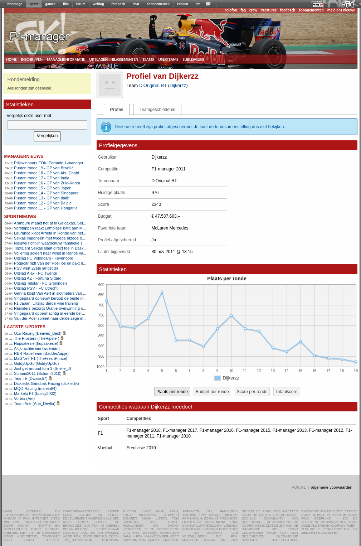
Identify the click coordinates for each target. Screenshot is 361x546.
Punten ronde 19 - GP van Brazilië (44, 168)
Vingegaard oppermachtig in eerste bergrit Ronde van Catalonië (69, 313)
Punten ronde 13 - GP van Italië (41, 198)
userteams (168, 59)
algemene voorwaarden (331, 487)
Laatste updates (25, 326)
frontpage (15, 4)
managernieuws (24, 156)
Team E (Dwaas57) (31, 378)
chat (136, 4)
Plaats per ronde (172, 391)
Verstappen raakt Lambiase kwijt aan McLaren (54, 228)
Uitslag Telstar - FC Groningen (40, 283)
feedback (287, 10)
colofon (231, 10)
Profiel (116, 109)
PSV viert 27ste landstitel (36, 268)
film (66, 4)
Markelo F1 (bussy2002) (35, 393)
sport (34, 4)
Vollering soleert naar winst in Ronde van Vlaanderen (60, 253)
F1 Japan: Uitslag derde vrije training (46, 303)
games (50, 4)
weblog (98, 4)
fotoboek (118, 4)
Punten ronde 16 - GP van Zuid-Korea (47, 183)
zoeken (182, 4)
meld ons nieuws (341, 10)
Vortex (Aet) (24, 398)
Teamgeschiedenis (157, 109)
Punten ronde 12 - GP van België (43, 203)
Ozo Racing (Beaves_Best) (38, 333)
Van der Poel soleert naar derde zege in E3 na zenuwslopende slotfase (76, 318)
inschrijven (32, 59)
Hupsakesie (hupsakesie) (36, 343)
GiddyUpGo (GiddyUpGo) (36, 363)
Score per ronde (252, 391)
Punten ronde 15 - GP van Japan (43, 188)
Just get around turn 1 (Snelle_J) (42, 368)
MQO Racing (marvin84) (35, 388)
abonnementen (158, 4)
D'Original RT (153, 85)
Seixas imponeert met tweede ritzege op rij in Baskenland (64, 238)
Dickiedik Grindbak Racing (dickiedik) (46, 383)
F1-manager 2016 (217, 430)
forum (81, 4)
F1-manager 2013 (290, 430)
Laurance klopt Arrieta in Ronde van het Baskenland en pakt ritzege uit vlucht (81, 233)
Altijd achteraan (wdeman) (37, 348)
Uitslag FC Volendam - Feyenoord (43, 258)
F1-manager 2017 (180, 430)
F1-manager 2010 (174, 436)
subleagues (193, 59)
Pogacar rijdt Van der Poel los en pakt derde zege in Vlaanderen (70, 263)
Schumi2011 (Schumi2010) (38, 373)
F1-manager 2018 (144, 430)
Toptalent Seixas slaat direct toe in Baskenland (54, 248)
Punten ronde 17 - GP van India (41, 178)
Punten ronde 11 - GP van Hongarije (46, 208)
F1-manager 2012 (326, 430)
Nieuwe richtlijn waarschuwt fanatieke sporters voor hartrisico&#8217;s (75, 243)
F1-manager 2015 (253, 430)
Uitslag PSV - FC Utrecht (36, 288)
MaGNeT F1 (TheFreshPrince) (40, 358)
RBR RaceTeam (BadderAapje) (41, 353)
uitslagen (98, 59)
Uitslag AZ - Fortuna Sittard (38, 278)
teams (148, 59)
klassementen (125, 59)
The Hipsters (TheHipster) (36, 338)
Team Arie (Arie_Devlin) (34, 403)
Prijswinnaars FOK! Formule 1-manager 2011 (53, 163)
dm (198, 4)
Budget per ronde (212, 391)
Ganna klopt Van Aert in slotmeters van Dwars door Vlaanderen (69, 293)
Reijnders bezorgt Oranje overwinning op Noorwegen (60, 308)
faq (243, 10)
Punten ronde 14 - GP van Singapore (46, 193)
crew (253, 10)
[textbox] (47, 125)
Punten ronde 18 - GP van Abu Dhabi (46, 173)
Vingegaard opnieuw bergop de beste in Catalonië (57, 298)
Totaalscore (286, 391)
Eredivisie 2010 (141, 447)
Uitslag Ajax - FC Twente (35, 273)
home (11, 59)
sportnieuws (20, 216)
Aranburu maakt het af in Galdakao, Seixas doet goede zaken (67, 223)
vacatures (269, 10)
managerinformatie (66, 59)
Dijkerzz (178, 85)
